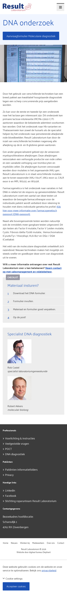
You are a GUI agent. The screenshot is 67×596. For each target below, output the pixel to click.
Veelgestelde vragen (17, 443)
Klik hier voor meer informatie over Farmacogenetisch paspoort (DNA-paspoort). (32, 210)
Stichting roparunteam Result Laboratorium (30, 500)
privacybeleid (49, 570)
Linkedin (10, 490)
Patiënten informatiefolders (21, 469)
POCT (8, 448)
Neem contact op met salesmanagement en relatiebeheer (32, 270)
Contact (60, 543)
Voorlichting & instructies (20, 438)
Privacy (9, 474)
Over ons (51, 543)
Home (5, 543)
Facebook (10, 495)
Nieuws (14, 543)
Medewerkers (38, 543)
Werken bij (25, 543)
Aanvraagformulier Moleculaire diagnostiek (31, 35)
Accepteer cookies (16, 586)
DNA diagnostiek (15, 453)
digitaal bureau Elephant (40, 552)
